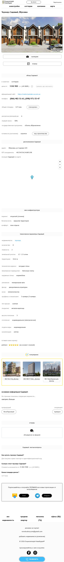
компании (41, 6)
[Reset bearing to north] (59, 167)
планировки (33, 107)
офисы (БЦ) (56, 516)
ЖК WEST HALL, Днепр (32, 379)
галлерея (32, 56)
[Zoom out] (59, 164)
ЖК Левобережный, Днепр (52, 380)
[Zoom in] (59, 161)
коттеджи (28, 6)
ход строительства (40, 133)
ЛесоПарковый (8, 412)
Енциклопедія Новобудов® (35, 541)
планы (32, 64)
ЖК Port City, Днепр (11, 379)
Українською (57, 2)
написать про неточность (44, 86)
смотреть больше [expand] (8, 399)
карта (52, 6)
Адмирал (57, 412)
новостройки (14, 6)
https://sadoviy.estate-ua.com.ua (29, 94)
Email (24, 495)
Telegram (47, 495)
